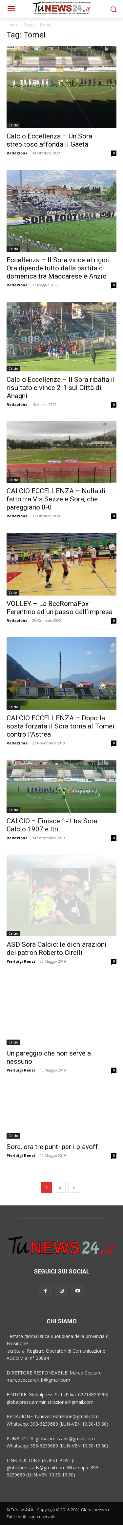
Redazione (17, 153)
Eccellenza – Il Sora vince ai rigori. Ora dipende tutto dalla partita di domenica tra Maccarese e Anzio (59, 268)
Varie (13, 592)
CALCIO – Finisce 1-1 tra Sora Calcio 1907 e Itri (52, 825)
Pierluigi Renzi (21, 961)
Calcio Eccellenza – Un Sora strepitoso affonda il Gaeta (49, 140)
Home (12, 25)
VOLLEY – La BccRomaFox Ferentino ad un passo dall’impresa (60, 608)
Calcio (13, 125)
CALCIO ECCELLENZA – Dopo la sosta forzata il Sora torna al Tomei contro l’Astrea (60, 726)
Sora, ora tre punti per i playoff (52, 1147)
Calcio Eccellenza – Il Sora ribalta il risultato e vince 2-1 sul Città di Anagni (61, 388)
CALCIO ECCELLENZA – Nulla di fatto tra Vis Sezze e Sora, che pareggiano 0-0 (56, 499)
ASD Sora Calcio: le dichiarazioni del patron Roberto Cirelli (57, 949)
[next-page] (73, 1187)
